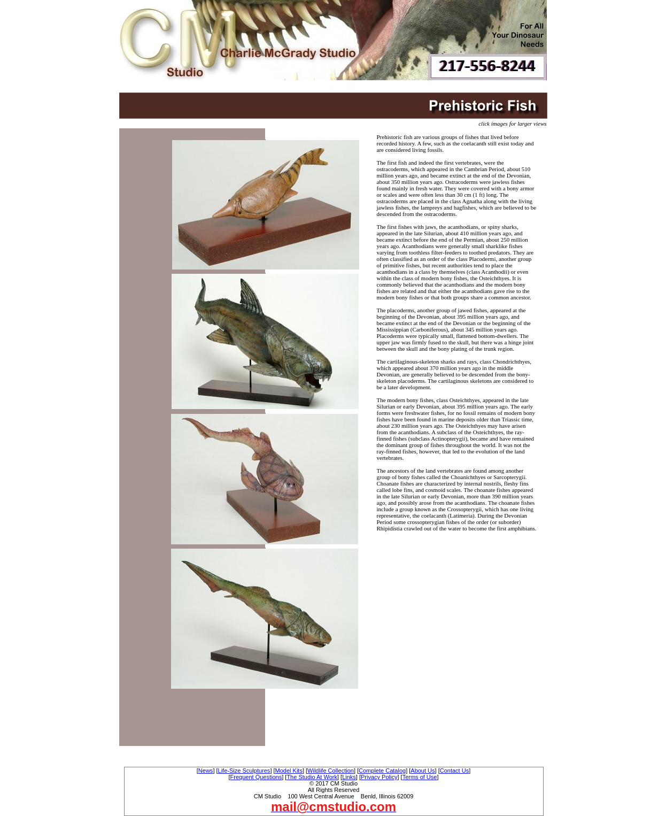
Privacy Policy (379, 777)
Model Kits (289, 770)
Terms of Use (419, 777)
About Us (423, 770)
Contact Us (454, 770)
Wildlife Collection (330, 770)
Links (349, 777)
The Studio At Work (311, 777)
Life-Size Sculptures (244, 770)
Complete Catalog (382, 770)
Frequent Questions (256, 777)
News (205, 770)
